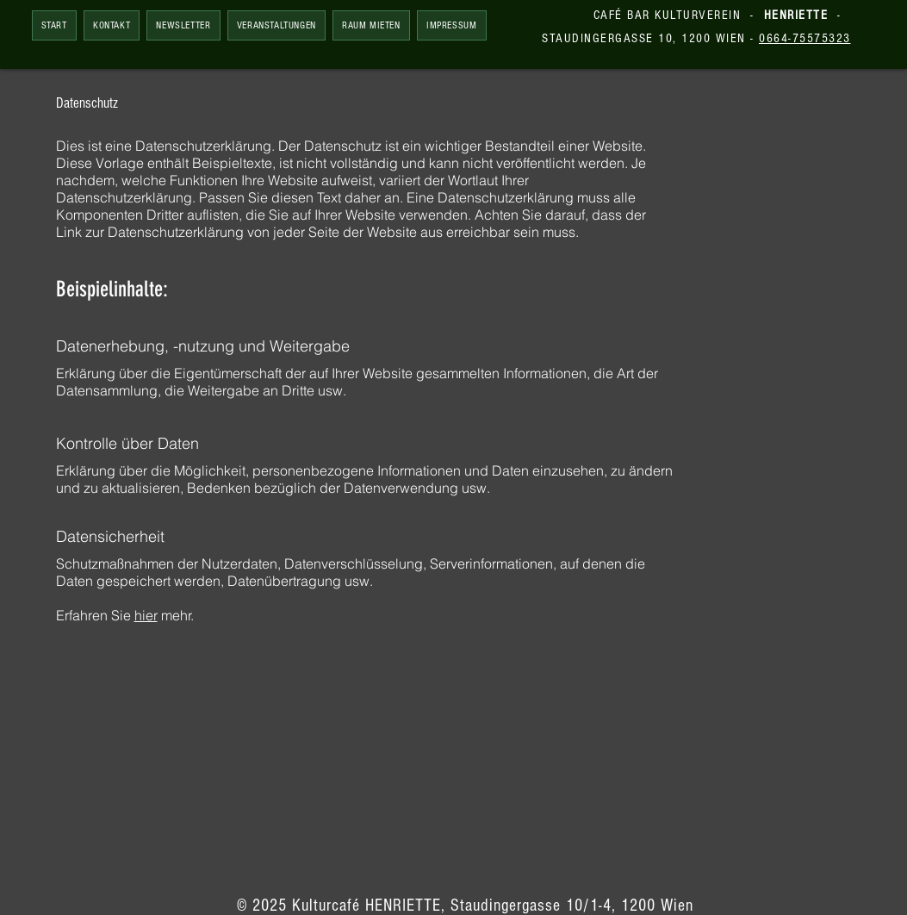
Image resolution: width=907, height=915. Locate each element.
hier (146, 615)
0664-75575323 (805, 38)
